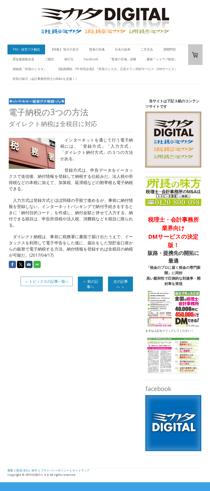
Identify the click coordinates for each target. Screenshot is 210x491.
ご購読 (49, 59)
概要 (10, 470)
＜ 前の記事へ (90, 284)
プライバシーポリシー (55, 470)
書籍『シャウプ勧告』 (162, 59)
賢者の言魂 (97, 49)
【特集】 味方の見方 (64, 49)
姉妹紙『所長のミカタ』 (30, 69)
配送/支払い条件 (26, 470)
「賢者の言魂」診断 (122, 59)
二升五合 (147, 49)
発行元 (68, 59)
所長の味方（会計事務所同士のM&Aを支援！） (45, 79)
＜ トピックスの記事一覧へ (46, 281)
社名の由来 (122, 49)
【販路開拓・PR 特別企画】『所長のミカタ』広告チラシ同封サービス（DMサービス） (117, 69)
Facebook (91, 59)
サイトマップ (80, 470)
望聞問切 (169, 49)
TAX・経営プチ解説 (26, 49)
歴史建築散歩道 (23, 59)
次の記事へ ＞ (120, 284)
